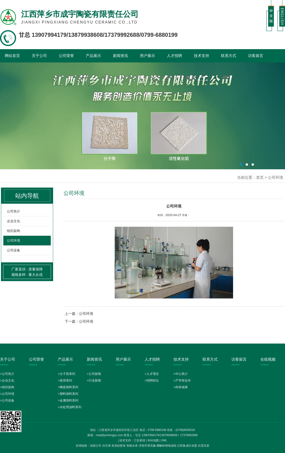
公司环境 (13, 240)
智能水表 (132, 445)
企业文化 (13, 221)
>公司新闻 (94, 374)
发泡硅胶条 (118, 445)
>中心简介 (181, 374)
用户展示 (147, 56)
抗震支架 (203, 445)
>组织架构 (7, 387)
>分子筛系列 (66, 374)
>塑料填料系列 (68, 394)
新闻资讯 (120, 56)
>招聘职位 (152, 380)
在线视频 (268, 359)
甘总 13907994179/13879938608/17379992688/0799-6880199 (98, 35)
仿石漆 (106, 445)
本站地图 (153, 440)
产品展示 (93, 56)
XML (164, 440)
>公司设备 (7, 400)
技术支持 (201, 56)
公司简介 (13, 211)
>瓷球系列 (65, 380)
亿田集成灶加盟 (187, 445)
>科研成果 (181, 387)
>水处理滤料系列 (69, 407)
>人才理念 (152, 374)
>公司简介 (7, 374)
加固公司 (95, 445)
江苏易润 (139, 440)
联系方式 (228, 56)
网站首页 (12, 56)
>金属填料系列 (68, 400)
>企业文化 (7, 380)
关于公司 (39, 56)
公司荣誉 (66, 56)
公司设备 (13, 250)
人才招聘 (174, 56)
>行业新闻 (94, 380)
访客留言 (255, 56)
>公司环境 (7, 394)
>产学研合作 (182, 380)
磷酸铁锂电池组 (166, 445)
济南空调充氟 (147, 445)
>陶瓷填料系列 (68, 387)
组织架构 (13, 231)
